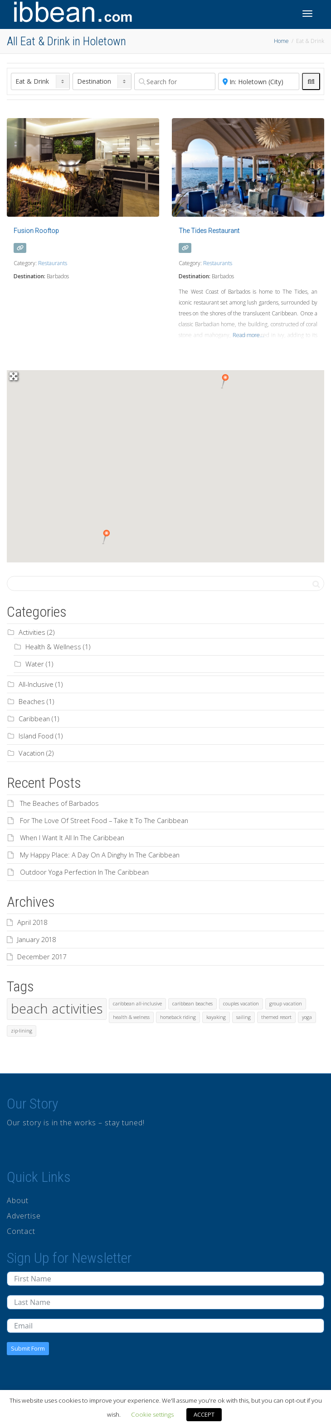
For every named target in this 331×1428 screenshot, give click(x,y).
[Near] (258, 81)
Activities (32, 632)
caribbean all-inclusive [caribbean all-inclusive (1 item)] (137, 1003)
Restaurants (52, 263)
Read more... (248, 335)
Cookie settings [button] (152, 1414)
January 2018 (36, 939)
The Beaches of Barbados (59, 803)
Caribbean (34, 718)
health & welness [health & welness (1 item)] (131, 1017)
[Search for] (174, 81)
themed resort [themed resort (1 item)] (276, 1017)
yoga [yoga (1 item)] (307, 1017)
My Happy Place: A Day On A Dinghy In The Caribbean (100, 854)
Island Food (36, 735)
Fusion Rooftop (36, 230)
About (18, 1200)
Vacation (31, 752)
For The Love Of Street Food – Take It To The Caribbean (104, 820)
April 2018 (32, 922)
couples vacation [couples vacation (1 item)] (241, 1003)
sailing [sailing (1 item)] (243, 1017)
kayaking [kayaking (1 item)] (216, 1017)
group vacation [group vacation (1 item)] (285, 1003)
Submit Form (28, 1348)
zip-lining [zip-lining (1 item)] (21, 1031)
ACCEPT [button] (204, 1414)
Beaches (32, 701)
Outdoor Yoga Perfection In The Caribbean (84, 871)
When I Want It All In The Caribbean (72, 837)
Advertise (24, 1216)
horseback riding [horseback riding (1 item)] (178, 1017)
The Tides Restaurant (209, 230)
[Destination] (102, 81)
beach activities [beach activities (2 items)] (56, 1009)
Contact (21, 1231)
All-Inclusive (36, 684)
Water (34, 663)
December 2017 (41, 956)
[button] (106, 537)
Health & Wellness (53, 646)
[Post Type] (40, 81)
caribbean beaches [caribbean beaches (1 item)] (192, 1003)
